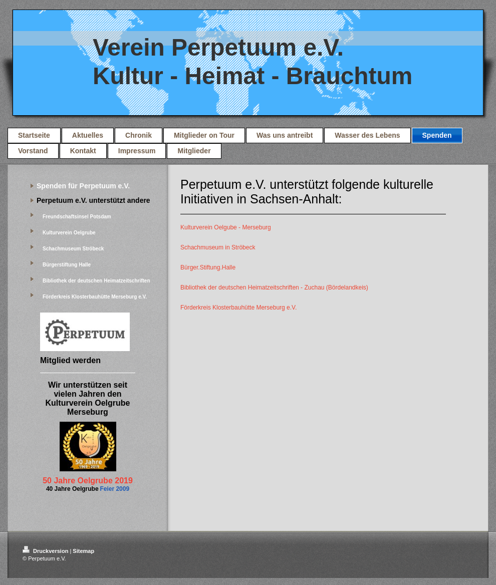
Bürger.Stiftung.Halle (207, 267)
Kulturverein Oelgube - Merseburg (225, 227)
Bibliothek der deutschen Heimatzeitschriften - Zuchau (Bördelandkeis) (274, 287)
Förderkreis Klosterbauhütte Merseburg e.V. (238, 307)
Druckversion (46, 551)
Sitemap (83, 551)
